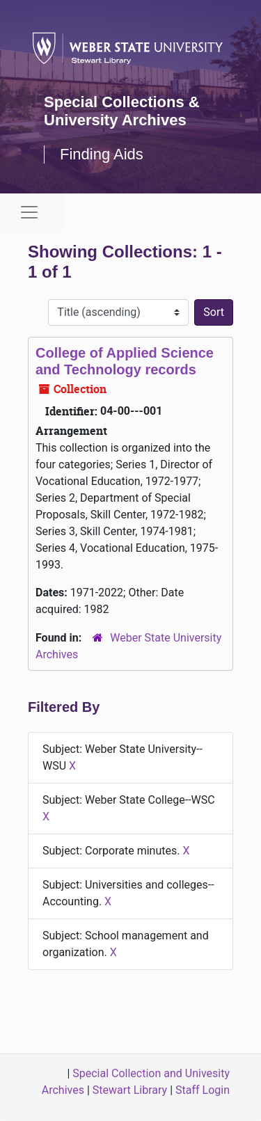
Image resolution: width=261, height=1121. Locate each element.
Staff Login (202, 1090)
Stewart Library (130, 1090)
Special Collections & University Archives (122, 111)
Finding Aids (101, 154)
